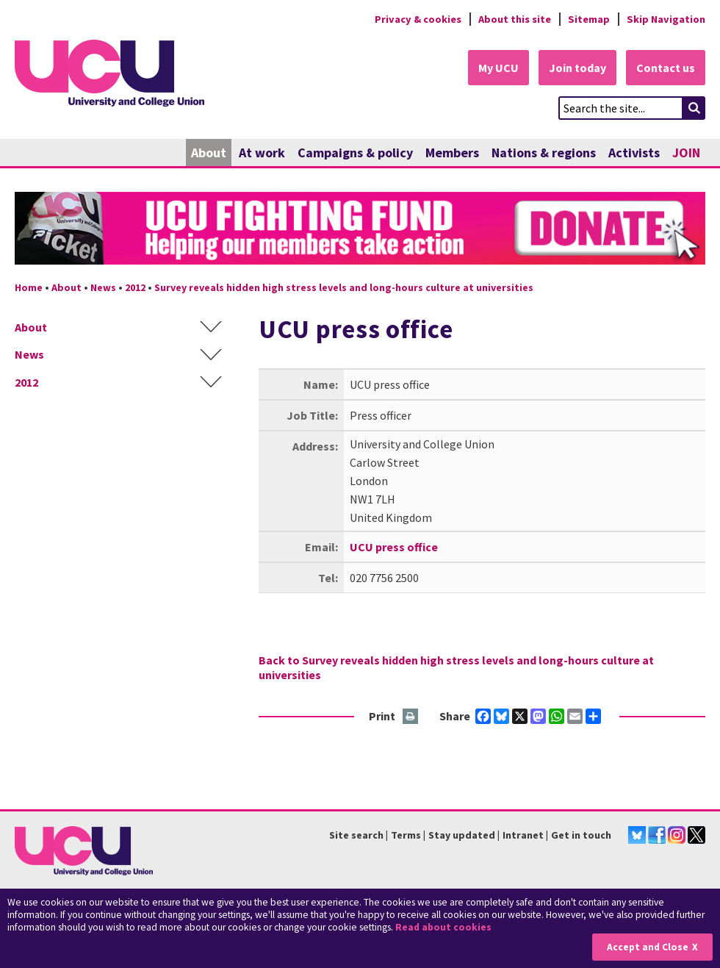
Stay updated (461, 835)
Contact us (665, 67)
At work (262, 152)
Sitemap (589, 19)
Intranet (523, 835)
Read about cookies (443, 927)
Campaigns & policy (355, 152)
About (208, 152)
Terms (406, 835)
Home (29, 287)
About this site (514, 19)
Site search (356, 835)
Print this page (411, 717)
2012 (135, 287)
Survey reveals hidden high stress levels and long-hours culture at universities (343, 287)
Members (452, 152)
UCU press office (394, 546)
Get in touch (581, 835)
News (103, 287)
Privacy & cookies (418, 19)
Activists (634, 152)
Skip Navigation (666, 19)
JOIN (686, 152)
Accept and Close (647, 947)
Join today (577, 67)
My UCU (498, 67)
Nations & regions (544, 152)
